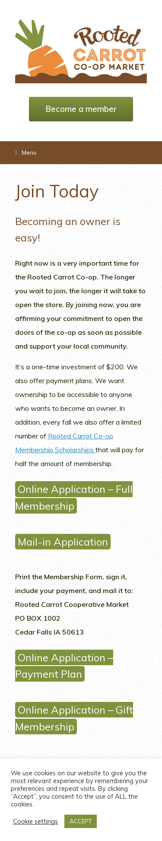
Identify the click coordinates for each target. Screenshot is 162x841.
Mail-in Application (63, 541)
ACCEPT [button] (81, 821)
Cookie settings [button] (35, 821)
